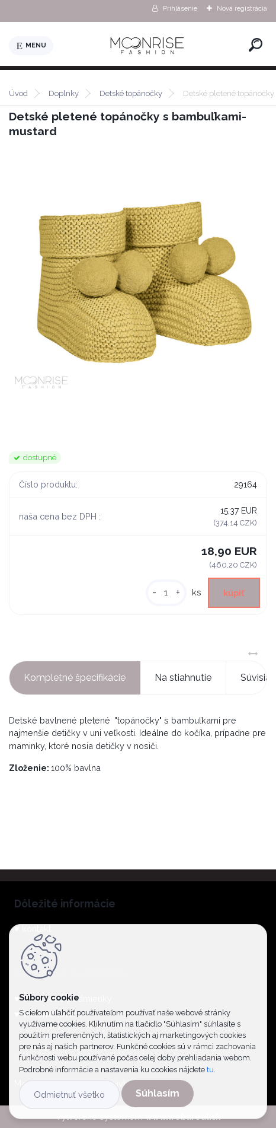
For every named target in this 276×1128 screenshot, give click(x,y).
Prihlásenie (180, 8)
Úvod (18, 93)
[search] (255, 44)
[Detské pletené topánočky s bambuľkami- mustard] (138, 286)
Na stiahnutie (183, 677)
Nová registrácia (242, 8)
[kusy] (166, 592)
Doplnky (64, 93)
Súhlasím (157, 1093)
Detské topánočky (131, 93)
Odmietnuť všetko (69, 1094)
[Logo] (148, 45)
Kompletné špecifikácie (75, 677)
